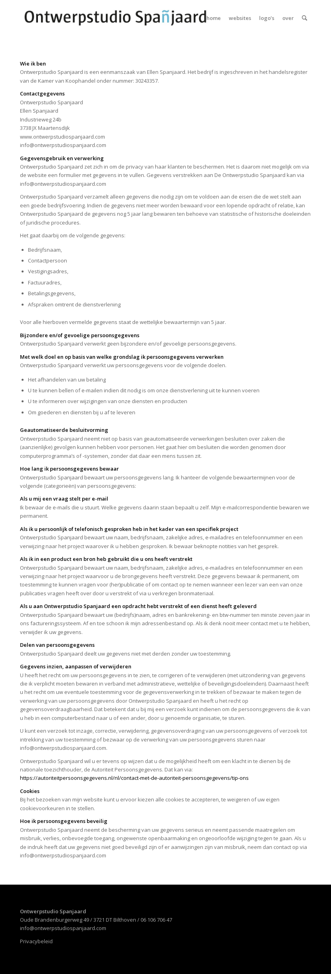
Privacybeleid (36, 941)
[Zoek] (304, 18)
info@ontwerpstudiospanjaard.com (63, 928)
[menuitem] (213, 18)
